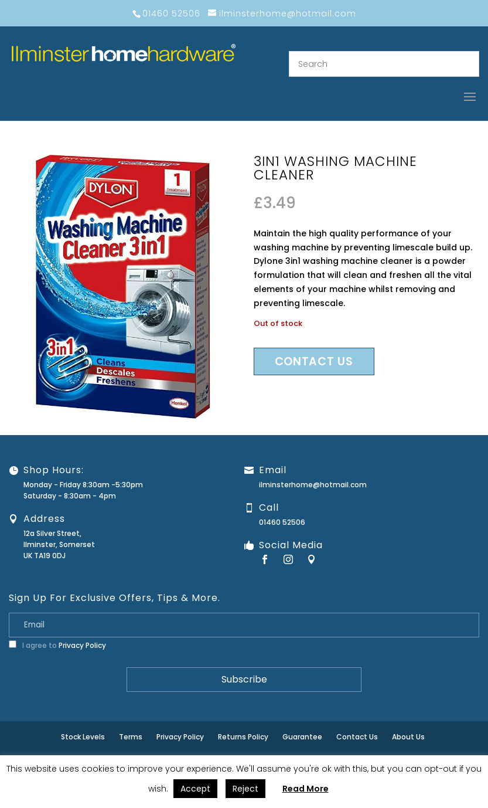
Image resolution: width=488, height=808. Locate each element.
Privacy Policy (82, 645)
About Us (408, 737)
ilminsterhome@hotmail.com (313, 485)
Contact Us (357, 737)
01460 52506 (282, 522)
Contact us (314, 361)
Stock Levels (83, 737)
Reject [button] (245, 789)
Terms (130, 737)
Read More (305, 789)
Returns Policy (243, 737)
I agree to (57, 645)
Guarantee (302, 737)
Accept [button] (195, 789)
